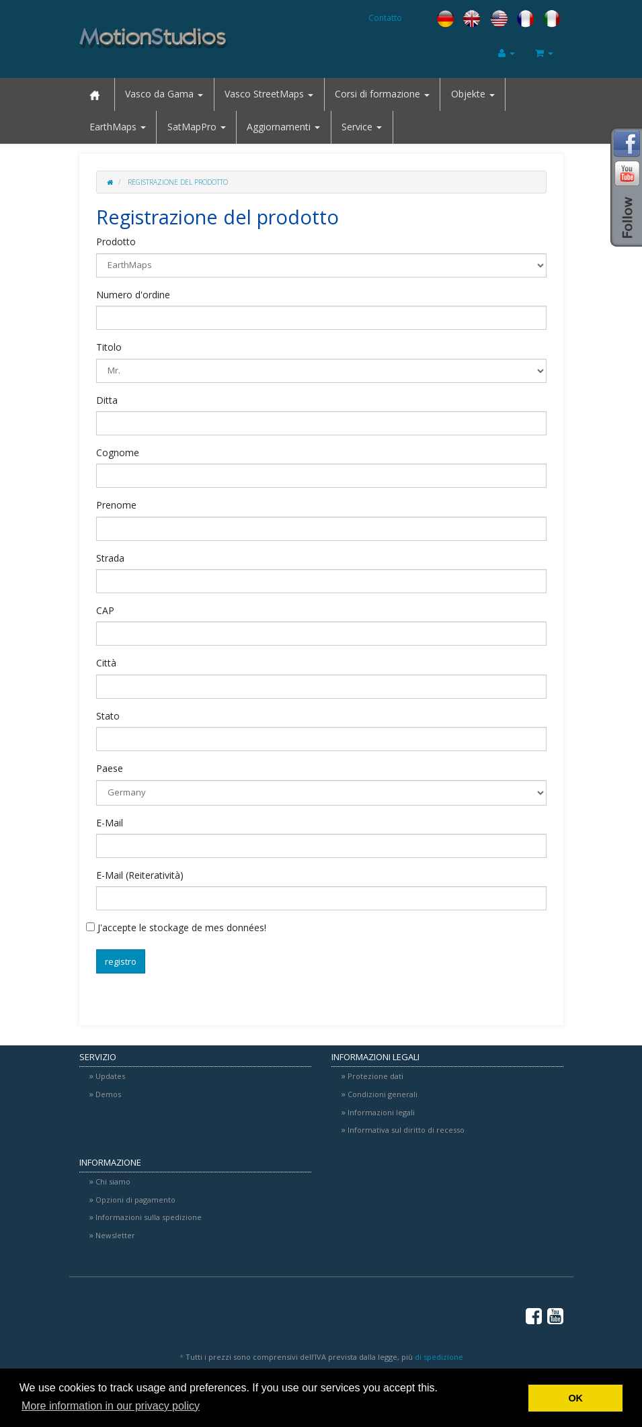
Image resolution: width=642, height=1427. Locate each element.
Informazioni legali (381, 1112)
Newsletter (115, 1235)
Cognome (117, 452)
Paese (109, 768)
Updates (110, 1076)
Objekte (473, 93)
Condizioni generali (382, 1094)
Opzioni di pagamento (135, 1200)
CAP (105, 610)
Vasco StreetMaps (269, 93)
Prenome (116, 505)
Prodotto (116, 241)
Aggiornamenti (283, 126)
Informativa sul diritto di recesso (406, 1130)
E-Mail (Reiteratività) (140, 875)
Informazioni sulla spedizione (148, 1217)
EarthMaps (117, 126)
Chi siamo (112, 1181)
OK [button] (575, 1398)
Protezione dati (375, 1076)
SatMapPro (196, 126)
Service (362, 126)
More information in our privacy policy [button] (111, 1406)
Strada (110, 558)
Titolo (109, 347)
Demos (108, 1094)
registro (120, 961)
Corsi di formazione (382, 93)
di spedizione (439, 1357)
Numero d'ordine (133, 294)
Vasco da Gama (164, 93)
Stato (108, 715)
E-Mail (109, 822)
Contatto (385, 17)
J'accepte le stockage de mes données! (176, 927)
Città (106, 662)
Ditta (107, 400)
